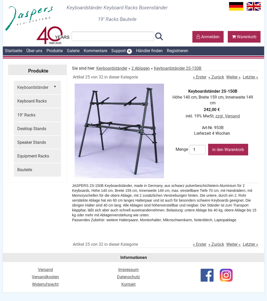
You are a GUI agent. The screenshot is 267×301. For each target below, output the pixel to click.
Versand (45, 269)
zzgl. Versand (227, 116)
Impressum (128, 269)
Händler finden (149, 50)
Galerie (73, 50)
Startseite (13, 50)
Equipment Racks (33, 156)
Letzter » (250, 77)
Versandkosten (45, 276)
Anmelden (208, 36)
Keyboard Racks (32, 101)
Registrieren (177, 50)
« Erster (199, 77)
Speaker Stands (31, 142)
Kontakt (128, 284)
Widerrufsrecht (45, 284)
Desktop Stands (31, 128)
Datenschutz (128, 276)
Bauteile (24, 169)
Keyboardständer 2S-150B (177, 68)
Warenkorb (244, 36)
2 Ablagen (140, 68)
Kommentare (95, 50)
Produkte (54, 50)
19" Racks (26, 115)
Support (121, 51)
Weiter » (233, 77)
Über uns (34, 50)
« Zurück (216, 77)
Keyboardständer (37, 87)
